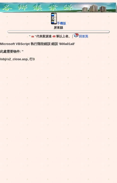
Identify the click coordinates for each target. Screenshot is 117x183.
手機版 (58, 23)
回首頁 (81, 36)
